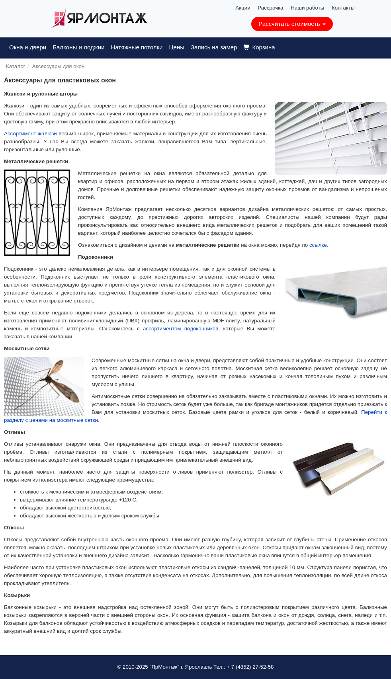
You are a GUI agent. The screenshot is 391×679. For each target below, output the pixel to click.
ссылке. (318, 245)
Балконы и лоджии (78, 47)
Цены (176, 47)
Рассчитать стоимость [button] (291, 23)
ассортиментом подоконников (180, 329)
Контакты (343, 8)
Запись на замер (214, 47)
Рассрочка (270, 8)
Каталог (15, 66)
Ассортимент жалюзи (30, 134)
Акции (242, 8)
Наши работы (307, 8)
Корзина (259, 47)
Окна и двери (27, 47)
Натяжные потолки (136, 47)
